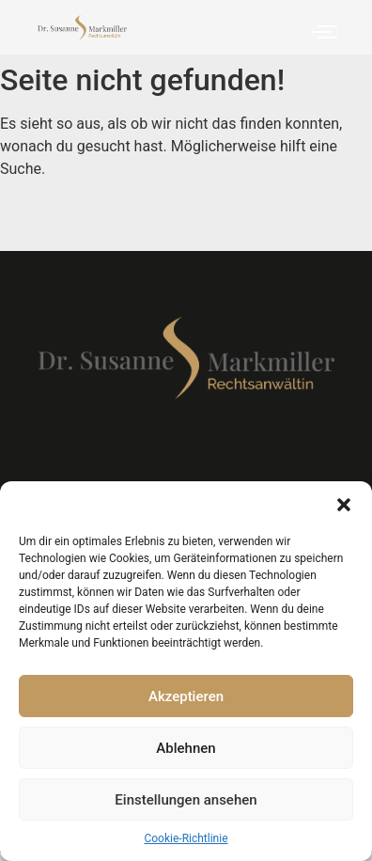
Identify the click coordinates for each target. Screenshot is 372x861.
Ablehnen (185, 748)
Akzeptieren (186, 696)
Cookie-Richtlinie (185, 838)
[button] (343, 504)
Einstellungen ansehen (185, 799)
